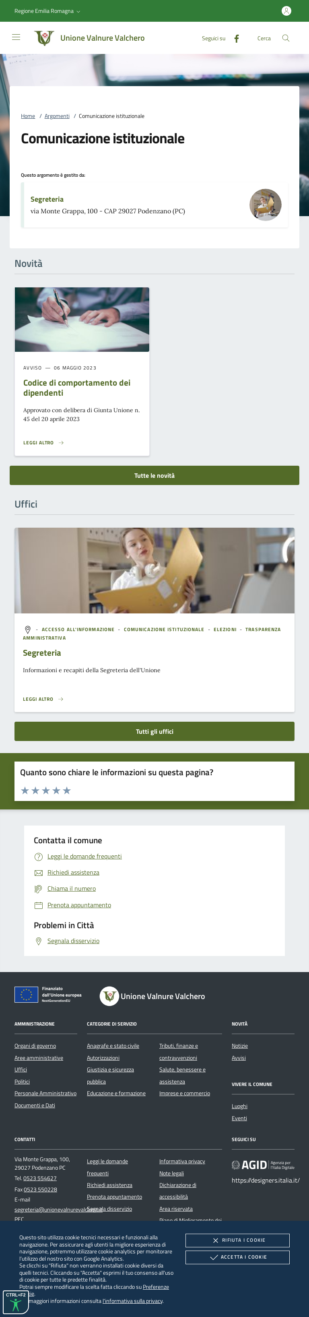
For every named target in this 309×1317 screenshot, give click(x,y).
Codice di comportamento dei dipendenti (76, 387)
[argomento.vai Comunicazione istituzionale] (165, 629)
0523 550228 (40, 1189)
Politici (22, 1081)
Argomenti (57, 115)
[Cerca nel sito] (286, 38)
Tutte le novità (154, 475)
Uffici (20, 1069)
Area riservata (176, 1208)
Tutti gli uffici (154, 731)
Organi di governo (35, 1045)
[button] (48, 11)
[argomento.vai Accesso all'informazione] (79, 629)
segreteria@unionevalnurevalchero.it (58, 1209)
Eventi (239, 1118)
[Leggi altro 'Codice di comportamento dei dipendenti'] (43, 443)
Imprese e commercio (184, 1093)
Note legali (171, 1173)
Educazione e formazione (116, 1093)
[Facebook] (233, 37)
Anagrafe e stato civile (113, 1045)
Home (28, 115)
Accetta (237, 1257)
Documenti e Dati (34, 1105)
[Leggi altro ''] (43, 699)
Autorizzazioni (103, 1057)
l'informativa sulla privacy (133, 1300)
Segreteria (47, 199)
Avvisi (239, 1057)
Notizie (240, 1045)
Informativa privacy (182, 1161)
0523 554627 (40, 1178)
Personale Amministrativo (45, 1093)
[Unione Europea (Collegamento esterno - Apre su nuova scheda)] (50, 996)
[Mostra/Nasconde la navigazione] (16, 37)
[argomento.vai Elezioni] (226, 629)
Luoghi (239, 1106)
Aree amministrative (38, 1057)
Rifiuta (237, 1240)
